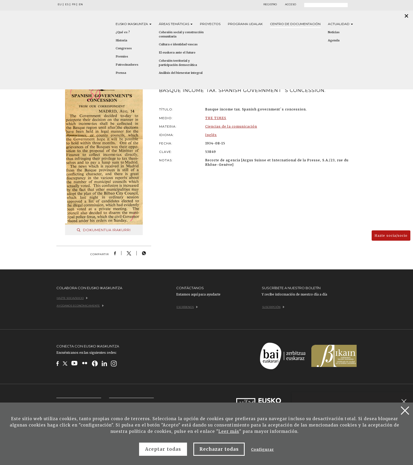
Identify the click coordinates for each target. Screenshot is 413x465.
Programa (245, 24)
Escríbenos (187, 307)
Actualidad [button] (340, 24)
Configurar (262, 449)
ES (66, 4)
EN (81, 4)
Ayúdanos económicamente (80, 305)
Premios (122, 56)
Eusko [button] (133, 24)
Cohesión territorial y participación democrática (178, 63)
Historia (121, 40)
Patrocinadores (127, 64)
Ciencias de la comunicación (231, 126)
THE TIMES (215, 118)
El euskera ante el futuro (177, 52)
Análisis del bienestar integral (181, 73)
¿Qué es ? (123, 32)
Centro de (295, 24)
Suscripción (273, 307)
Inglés (211, 135)
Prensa (121, 73)
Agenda (334, 40)
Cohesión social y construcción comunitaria (181, 34)
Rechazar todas (219, 449)
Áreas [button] (176, 24)
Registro (270, 4)
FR (73, 4)
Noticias (334, 32)
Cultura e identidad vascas (178, 44)
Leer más (228, 431)
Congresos (124, 48)
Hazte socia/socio (391, 236)
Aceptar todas (163, 449)
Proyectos (210, 24)
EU (60, 4)
